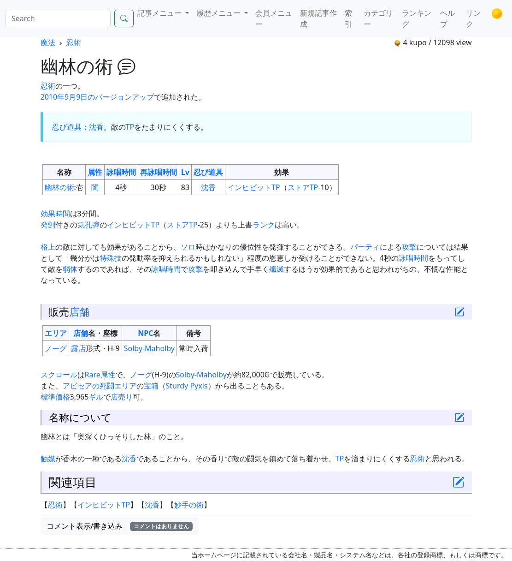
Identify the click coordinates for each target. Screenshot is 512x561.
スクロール (59, 375)
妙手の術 (189, 505)
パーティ (365, 247)
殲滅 (276, 269)
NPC (145, 333)
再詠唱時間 (158, 172)
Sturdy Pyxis (187, 386)
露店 (78, 348)
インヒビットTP (253, 187)
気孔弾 (88, 225)
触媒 (48, 459)
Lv (185, 172)
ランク (264, 225)
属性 (95, 172)
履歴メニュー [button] (219, 13)
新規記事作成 (318, 18)
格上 (48, 247)
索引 (348, 18)
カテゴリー (378, 18)
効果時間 (55, 214)
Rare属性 (100, 375)
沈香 (96, 127)
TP (130, 127)
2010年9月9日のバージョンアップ (97, 97)
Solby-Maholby (149, 348)
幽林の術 (59, 187)
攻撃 (409, 247)
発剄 (48, 225)
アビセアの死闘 (88, 386)
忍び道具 (67, 127)
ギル (95, 397)
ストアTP (303, 187)
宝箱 (151, 386)
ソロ (188, 247)
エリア (56, 333)
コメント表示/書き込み (120, 526)
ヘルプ (447, 18)
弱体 (70, 269)
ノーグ (56, 348)
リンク (473, 18)
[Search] (58, 18)
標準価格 (55, 397)
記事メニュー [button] (160, 13)
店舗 (79, 311)
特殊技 (111, 258)
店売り (122, 397)
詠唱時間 (121, 172)
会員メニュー (273, 18)
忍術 (73, 42)
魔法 (48, 42)
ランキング (416, 18)
